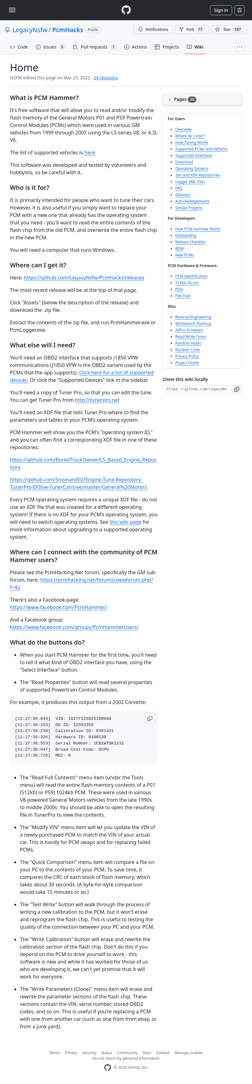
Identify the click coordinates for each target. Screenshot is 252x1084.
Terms (54, 1052)
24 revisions (106, 78)
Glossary (182, 194)
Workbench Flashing (193, 323)
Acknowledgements (192, 201)
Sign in (221, 10)
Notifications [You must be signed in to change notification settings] (153, 29)
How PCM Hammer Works (198, 229)
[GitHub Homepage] (107, 1068)
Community (127, 1052)
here (89, 152)
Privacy (71, 1052)
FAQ (178, 188)
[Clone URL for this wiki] (197, 389)
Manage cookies (189, 1052)
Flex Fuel (182, 295)
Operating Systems (191, 168)
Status (106, 1052)
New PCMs (184, 255)
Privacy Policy (187, 356)
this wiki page (126, 522)
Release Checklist (190, 242)
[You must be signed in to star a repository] (229, 29)
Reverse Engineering (193, 317)
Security (89, 1052)
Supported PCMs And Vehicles (201, 149)
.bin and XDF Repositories (197, 175)
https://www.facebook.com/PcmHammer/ (58, 607)
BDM (179, 248)
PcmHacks (67, 30)
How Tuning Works (191, 142)
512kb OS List (187, 282)
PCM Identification (191, 276)
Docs (147, 1052)
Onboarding (185, 235)
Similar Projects (188, 207)
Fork (191, 29)
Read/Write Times (190, 336)
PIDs (179, 289)
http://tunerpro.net (97, 400)
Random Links (187, 349)
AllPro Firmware (189, 330)
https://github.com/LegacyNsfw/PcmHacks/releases (84, 277)
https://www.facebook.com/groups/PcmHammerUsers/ (74, 627)
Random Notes (188, 343)
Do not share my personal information (126, 1058)
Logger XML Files (190, 181)
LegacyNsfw (29, 30)
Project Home (187, 362)
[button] (149, 718)
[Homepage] (126, 10)
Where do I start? (190, 135)
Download (184, 162)
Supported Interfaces (193, 155)
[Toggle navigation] (12, 10)
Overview (183, 129)
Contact (162, 1052)
